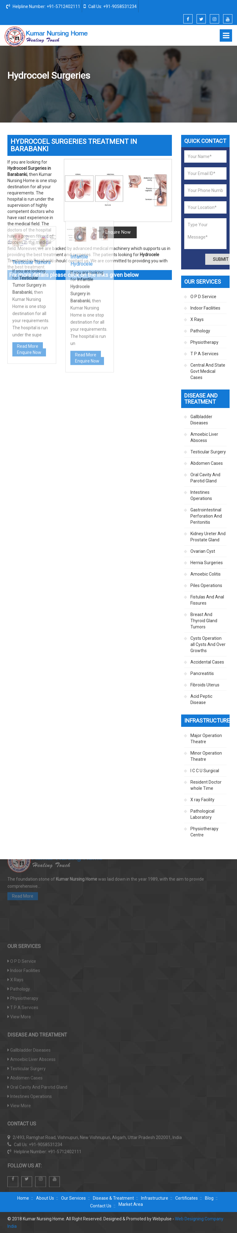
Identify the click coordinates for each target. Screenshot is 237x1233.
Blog (209, 1198)
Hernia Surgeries (206, 562)
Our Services (73, 1198)
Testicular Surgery (169, 92)
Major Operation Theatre (206, 738)
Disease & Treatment (113, 1198)
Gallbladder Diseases (201, 419)
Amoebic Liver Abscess (204, 437)
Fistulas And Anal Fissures (207, 600)
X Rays (197, 319)
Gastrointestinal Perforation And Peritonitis (206, 516)
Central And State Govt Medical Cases (207, 371)
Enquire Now (29, 275)
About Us (45, 1198)
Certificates (186, 1198)
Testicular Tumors (31, 186)
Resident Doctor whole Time (206, 785)
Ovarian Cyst (202, 551)
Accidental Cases (207, 662)
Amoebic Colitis (205, 574)
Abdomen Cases (206, 463)
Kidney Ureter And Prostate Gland (208, 536)
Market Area (130, 1204)
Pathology (200, 330)
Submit (221, 259)
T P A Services (204, 353)
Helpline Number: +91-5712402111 (43, 6)
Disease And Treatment (123, 92)
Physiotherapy (204, 342)
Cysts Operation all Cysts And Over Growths (208, 644)
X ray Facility (202, 799)
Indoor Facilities (205, 308)
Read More (27, 269)
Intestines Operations (201, 495)
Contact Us (100, 1205)
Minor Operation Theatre (206, 756)
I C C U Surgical (204, 770)
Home (88, 92)
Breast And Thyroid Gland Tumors (203, 620)
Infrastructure (154, 1198)
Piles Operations (206, 585)
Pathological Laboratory (202, 814)
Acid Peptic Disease (201, 699)
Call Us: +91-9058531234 (110, 6)
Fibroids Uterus (204, 684)
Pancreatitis (202, 673)
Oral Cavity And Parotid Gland (205, 477)
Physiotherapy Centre (204, 831)
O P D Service (203, 296)
